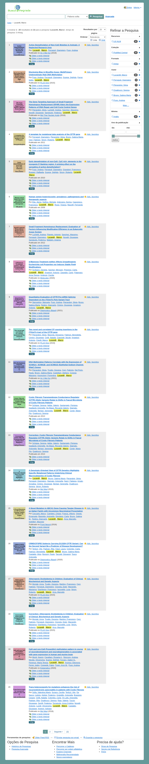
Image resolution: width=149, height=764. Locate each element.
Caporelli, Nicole (64, 338)
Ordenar (84, 37)
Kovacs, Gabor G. (67, 660)
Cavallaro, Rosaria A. (53, 657)
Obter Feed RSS (40, 737)
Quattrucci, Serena (40, 413)
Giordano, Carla (62, 516)
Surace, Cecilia (58, 692)
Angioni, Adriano (45, 709)
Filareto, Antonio (54, 234)
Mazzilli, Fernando (75, 205)
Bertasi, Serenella (45, 411)
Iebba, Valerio (53, 405)
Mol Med (44, 489)
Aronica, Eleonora (72, 663)
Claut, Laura (60, 549)
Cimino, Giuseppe (64, 305)
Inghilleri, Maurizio (36, 522)
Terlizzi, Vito (37, 549)
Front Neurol (45, 524)
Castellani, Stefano (61, 373)
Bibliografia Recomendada (67, 754)
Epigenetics (45, 668)
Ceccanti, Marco (39, 514)
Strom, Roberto (47, 140)
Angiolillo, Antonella (64, 695)
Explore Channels (63, 752)
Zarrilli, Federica (45, 703)
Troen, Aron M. (61, 665)
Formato (115, 58)
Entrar (128, 7)
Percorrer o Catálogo (65, 746)
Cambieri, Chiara (54, 514)
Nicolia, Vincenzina (37, 660)
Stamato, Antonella (55, 481)
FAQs (103, 752)
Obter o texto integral (39, 56)
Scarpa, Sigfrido (70, 77)
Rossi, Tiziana (60, 205)
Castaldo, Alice (35, 554)
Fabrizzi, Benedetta (73, 335)
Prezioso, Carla (70, 270)
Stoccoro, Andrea (70, 657)
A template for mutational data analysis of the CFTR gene (54, 134)
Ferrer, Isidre (34, 665)
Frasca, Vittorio (68, 514)
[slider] (113, 136)
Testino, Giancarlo (48, 305)
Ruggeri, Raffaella (36, 172)
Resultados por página (90, 31)
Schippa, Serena (39, 405)
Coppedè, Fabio (47, 665)
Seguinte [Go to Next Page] (58, 732)
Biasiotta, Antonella (46, 516)
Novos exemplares (64, 757)
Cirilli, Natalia (50, 338)
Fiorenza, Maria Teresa (38, 663)
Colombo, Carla (73, 549)
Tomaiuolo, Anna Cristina (63, 703)
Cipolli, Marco (42, 340)
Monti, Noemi (38, 657)
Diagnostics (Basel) (48, 310)
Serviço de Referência (110, 749)
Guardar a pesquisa (93, 737)
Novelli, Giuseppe (36, 113)
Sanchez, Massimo (70, 110)
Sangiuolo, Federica (53, 113)
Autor (9, 23)
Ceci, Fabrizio (34, 140)
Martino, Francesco (67, 584)
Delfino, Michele (49, 202)
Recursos (115, 36)
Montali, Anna (38, 584)
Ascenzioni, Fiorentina (46, 375)
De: (113, 128)
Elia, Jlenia (36, 202)
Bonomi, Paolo (48, 554)
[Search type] (77, 16)
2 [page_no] (49, 732)
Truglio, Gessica (54, 370)
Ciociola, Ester (61, 587)
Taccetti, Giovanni (63, 554)
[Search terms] (36, 16)
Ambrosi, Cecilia (47, 275)
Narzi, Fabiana (70, 481)
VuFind (12, 8)
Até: (128, 128)
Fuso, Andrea (72, 50)
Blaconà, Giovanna (56, 335)
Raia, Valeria (63, 700)
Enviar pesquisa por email (66, 737)
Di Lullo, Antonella (69, 698)
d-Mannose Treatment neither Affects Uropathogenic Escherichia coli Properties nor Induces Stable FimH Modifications (52, 264)
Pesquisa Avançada (20, 749)
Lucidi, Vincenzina (44, 706)
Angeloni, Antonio (52, 272)
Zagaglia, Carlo (66, 272)
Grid (102, 40)
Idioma (137, 7)
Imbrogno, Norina (64, 202)
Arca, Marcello (70, 519)
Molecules (44, 278)
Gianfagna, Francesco (47, 589)
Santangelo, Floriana (68, 405)
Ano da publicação (119, 122)
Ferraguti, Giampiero (56, 50)
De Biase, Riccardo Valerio (57, 408)
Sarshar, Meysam (55, 270)
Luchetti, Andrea (54, 110)
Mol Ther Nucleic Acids (50, 115)
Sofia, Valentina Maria (41, 692)
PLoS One (44, 83)
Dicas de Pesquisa (109, 746)
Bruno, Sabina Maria (74, 137)
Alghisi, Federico (48, 695)
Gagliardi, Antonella (37, 408)
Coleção (115, 47)
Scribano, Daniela (39, 270)
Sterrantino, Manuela (41, 302)
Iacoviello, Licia (63, 589)
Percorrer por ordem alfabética (69, 749)
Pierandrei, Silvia (39, 110)
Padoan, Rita (48, 549)
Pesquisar (96, 16)
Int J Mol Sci (45, 53)
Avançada (109, 16)
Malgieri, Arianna (54, 240)
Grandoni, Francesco (72, 169)
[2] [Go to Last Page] (67, 732)
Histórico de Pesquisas (21, 746)
